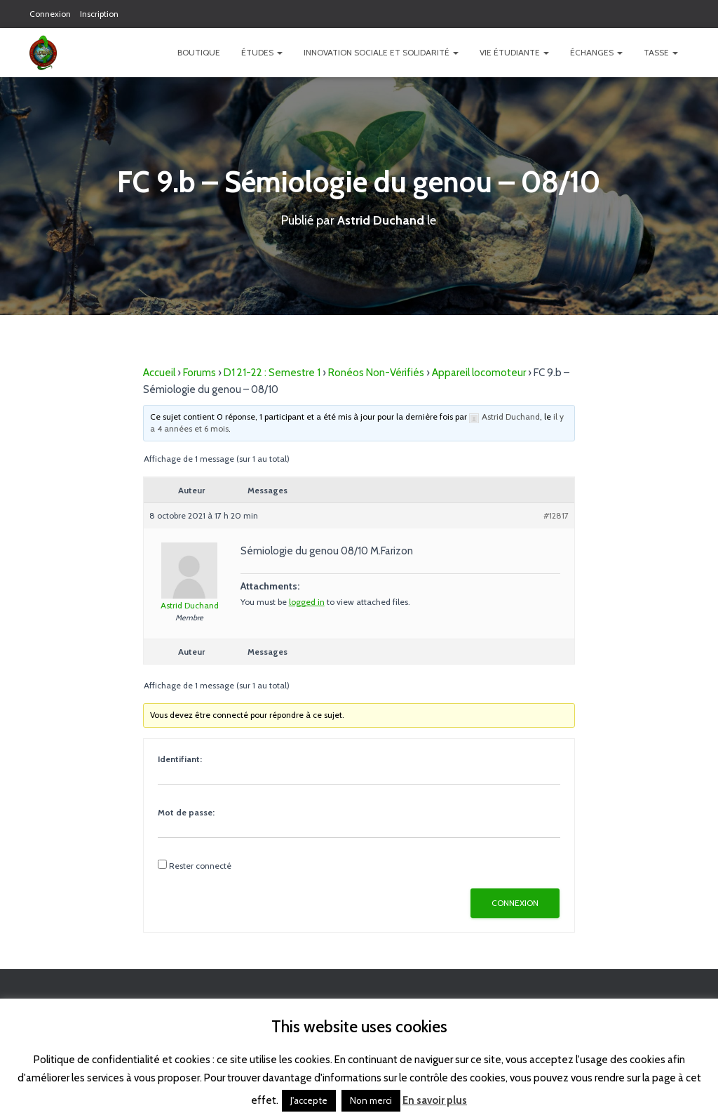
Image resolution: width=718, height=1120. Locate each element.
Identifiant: (180, 758)
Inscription (99, 13)
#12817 (556, 514)
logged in (307, 601)
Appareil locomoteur (479, 372)
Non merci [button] (371, 1100)
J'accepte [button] (308, 1100)
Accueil (159, 372)
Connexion (50, 13)
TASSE (661, 52)
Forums (199, 372)
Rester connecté (200, 865)
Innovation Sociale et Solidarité (381, 52)
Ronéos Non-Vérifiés (376, 372)
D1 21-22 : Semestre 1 (272, 372)
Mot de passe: (186, 811)
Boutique (198, 52)
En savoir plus (434, 1100)
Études (262, 52)
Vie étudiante (514, 52)
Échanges (596, 52)
